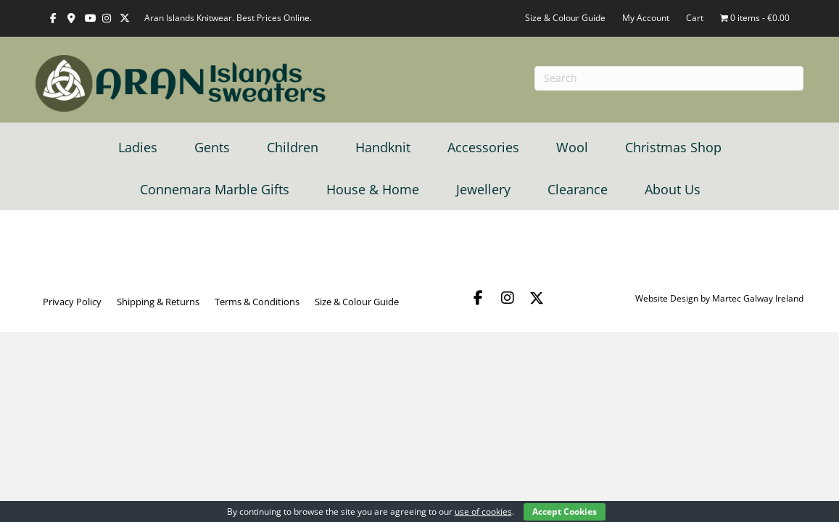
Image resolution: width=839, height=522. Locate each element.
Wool (572, 147)
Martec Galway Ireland (757, 298)
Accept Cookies (564, 511)
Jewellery (483, 189)
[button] (478, 298)
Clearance (577, 189)
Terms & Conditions (257, 301)
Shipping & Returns (158, 301)
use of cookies (483, 511)
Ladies (137, 147)
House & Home (372, 189)
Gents (212, 147)
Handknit (382, 147)
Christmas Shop (673, 147)
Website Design (666, 298)
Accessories (483, 147)
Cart (694, 18)
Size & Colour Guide (565, 18)
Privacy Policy (72, 301)
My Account (645, 18)
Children (292, 147)
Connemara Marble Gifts (214, 189)
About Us (672, 189)
